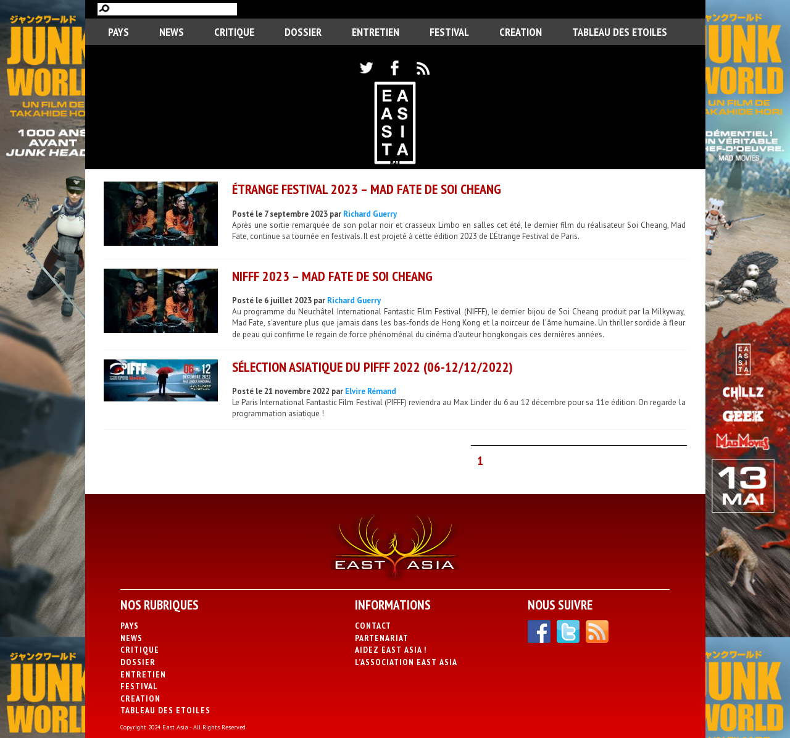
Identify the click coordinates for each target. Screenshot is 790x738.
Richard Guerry (370, 214)
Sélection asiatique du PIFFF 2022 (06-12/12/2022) (372, 366)
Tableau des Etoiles (619, 32)
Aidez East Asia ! (390, 649)
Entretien (375, 32)
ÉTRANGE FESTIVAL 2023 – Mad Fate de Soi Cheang (366, 189)
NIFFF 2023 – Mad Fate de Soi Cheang (332, 276)
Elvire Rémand (370, 391)
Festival (449, 32)
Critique (234, 32)
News (171, 32)
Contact (373, 625)
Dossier (303, 32)
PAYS (118, 32)
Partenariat (382, 638)
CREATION (520, 32)
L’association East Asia (406, 662)
